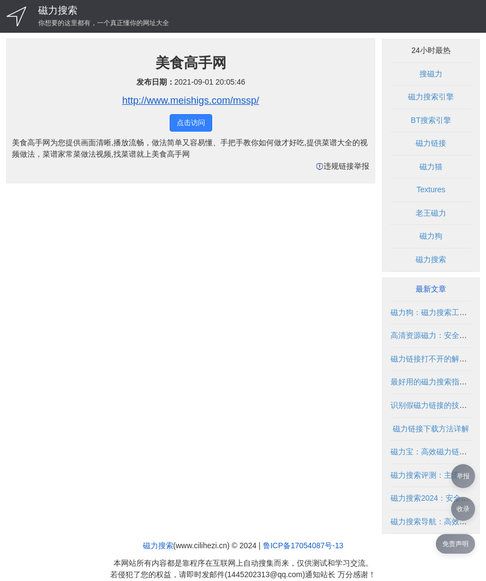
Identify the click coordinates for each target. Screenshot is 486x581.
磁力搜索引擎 (431, 96)
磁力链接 (431, 143)
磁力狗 (430, 236)
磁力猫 (430, 166)
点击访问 (191, 122)
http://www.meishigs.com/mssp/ (190, 100)
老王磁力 (431, 213)
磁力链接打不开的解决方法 (436, 358)
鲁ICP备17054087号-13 (303, 545)
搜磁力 (430, 73)
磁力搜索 (57, 10)
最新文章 (431, 288)
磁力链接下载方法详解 (431, 428)
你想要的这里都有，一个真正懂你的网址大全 (103, 23)
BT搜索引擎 (431, 120)
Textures (431, 189)
